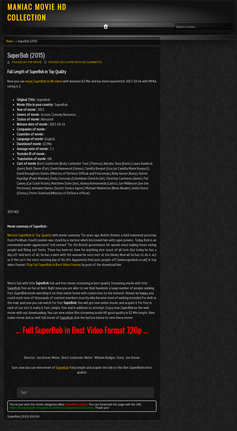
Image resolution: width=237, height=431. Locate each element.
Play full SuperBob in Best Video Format (54, 264)
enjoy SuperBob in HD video (43, 81)
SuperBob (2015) (26, 55)
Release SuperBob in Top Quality (29, 235)
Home (9, 41)
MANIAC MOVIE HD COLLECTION (37, 12)
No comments (92, 62)
